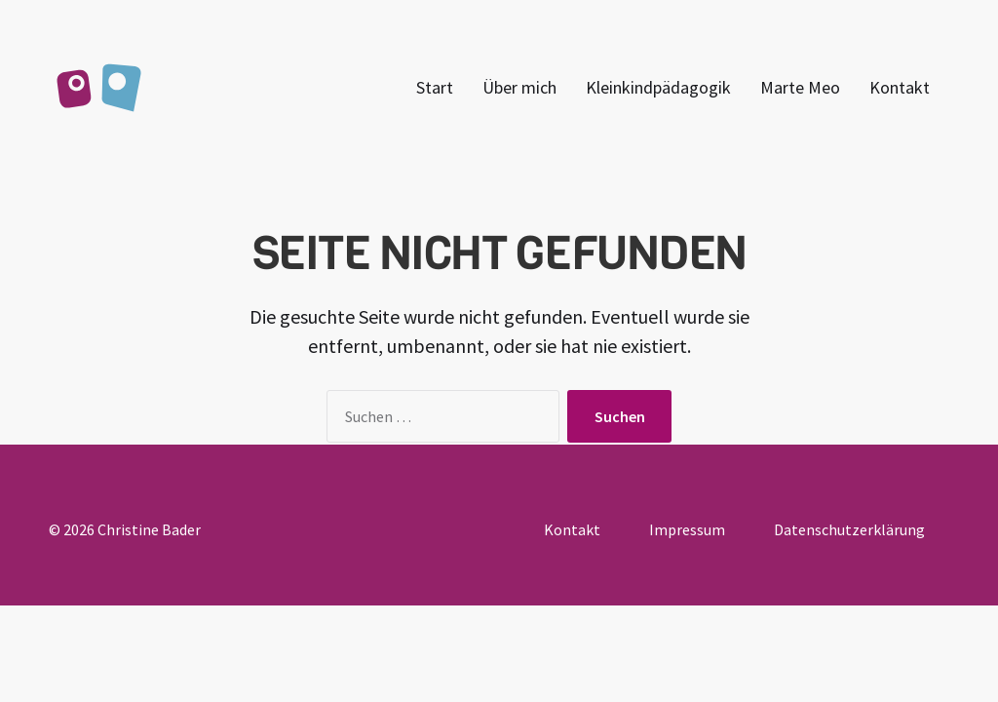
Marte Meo (800, 88)
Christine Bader (149, 529)
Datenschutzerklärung (849, 529)
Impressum (687, 529)
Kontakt (899, 88)
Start (434, 88)
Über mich (519, 88)
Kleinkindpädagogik (658, 88)
